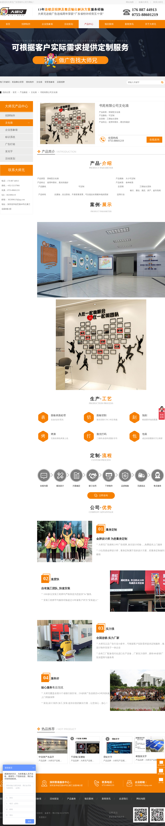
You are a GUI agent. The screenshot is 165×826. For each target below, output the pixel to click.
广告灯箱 (10, 144)
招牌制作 (26, 24)
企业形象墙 (47, 24)
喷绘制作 (30, 82)
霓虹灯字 (107, 757)
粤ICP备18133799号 (60, 813)
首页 (8, 24)
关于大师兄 (150, 24)
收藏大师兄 (143, 2)
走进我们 (123, 798)
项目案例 (109, 24)
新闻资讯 (129, 24)
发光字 (9, 151)
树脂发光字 (141, 756)
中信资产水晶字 (46, 757)
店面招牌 (61, 82)
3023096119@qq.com (16, 200)
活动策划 (68, 24)
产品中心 (88, 24)
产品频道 (24, 92)
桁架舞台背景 (18, 82)
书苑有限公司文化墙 (48, 92)
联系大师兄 (158, 2)
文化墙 (39, 82)
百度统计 (42, 817)
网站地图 (130, 2)
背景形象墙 (49, 82)
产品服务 (71, 798)
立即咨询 (103, 495)
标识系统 (10, 137)
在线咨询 (154, 139)
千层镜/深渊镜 (78, 757)
